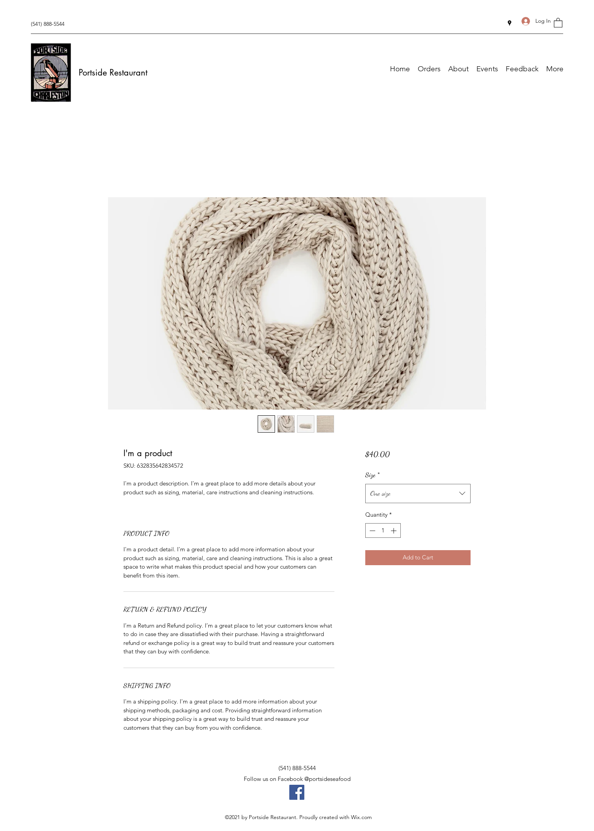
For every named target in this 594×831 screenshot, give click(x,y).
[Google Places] (509, 23)
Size (372, 474)
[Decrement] (371, 531)
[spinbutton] (382, 531)
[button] (558, 22)
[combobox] (418, 493)
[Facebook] (296, 792)
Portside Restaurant (113, 72)
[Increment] (394, 531)
